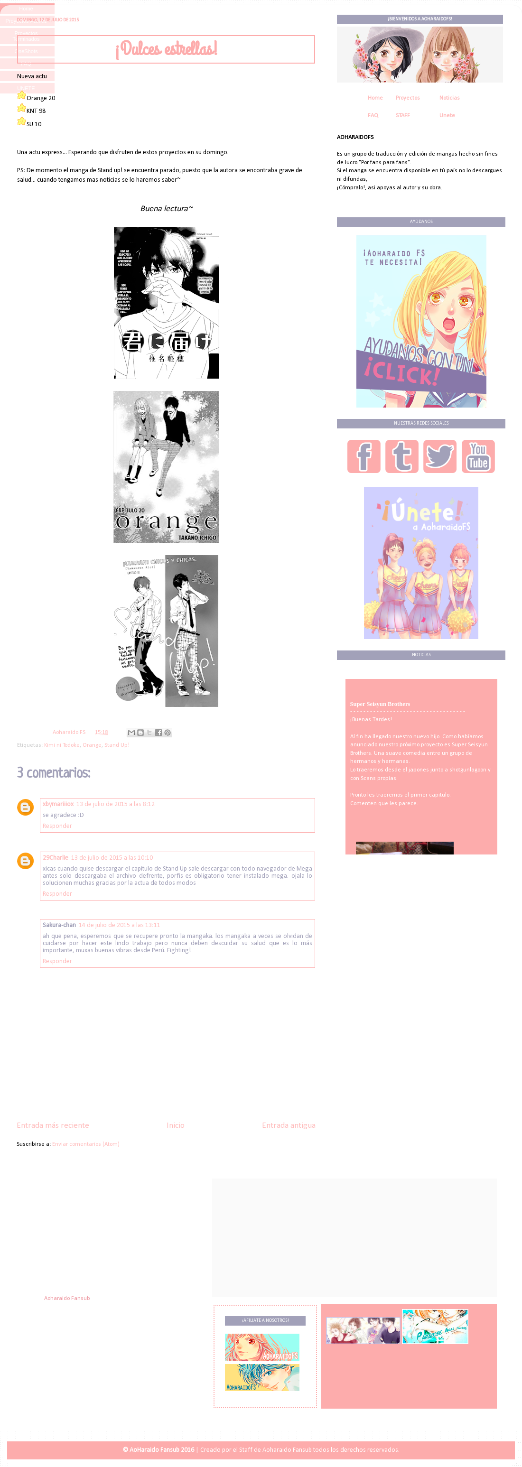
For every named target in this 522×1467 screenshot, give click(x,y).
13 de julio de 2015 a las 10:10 (112, 858)
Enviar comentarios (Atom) (86, 1144)
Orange (92, 745)
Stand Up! (117, 745)
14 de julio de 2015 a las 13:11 (119, 925)
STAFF (403, 116)
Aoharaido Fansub (67, 1298)
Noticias (449, 98)
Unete (447, 116)
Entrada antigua (289, 1126)
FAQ (373, 116)
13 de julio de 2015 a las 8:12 (115, 804)
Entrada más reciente (53, 1126)
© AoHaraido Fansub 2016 (158, 1450)
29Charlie (55, 858)
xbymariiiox (58, 804)
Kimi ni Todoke (62, 745)
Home (375, 98)
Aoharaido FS (70, 732)
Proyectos (408, 98)
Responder (57, 826)
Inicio (176, 1126)
